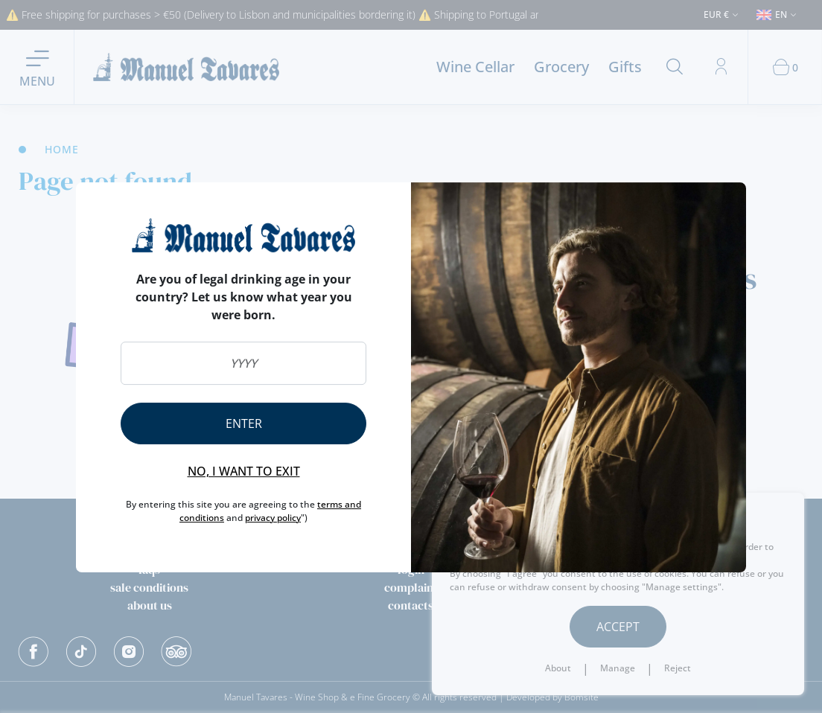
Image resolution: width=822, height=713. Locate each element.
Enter (244, 423)
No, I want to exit (244, 471)
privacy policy (273, 517)
